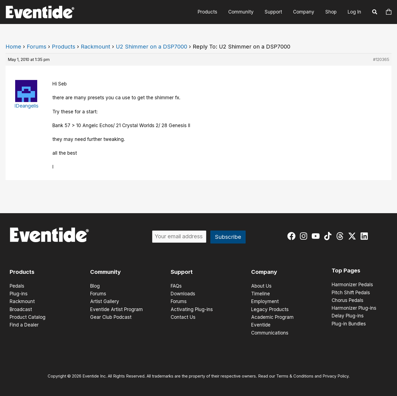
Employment (265, 301)
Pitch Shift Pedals (351, 292)
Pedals (17, 286)
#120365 (381, 59)
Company (306, 12)
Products (215, 12)
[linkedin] (365, 236)
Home (13, 46)
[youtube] (317, 236)
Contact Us (183, 317)
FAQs (176, 286)
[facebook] (292, 236)
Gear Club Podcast (111, 317)
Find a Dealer (24, 324)
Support (277, 12)
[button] (375, 12)
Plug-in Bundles (349, 323)
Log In (354, 12)
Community (246, 12)
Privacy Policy (335, 375)
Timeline (260, 293)
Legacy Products (270, 309)
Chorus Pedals (347, 300)
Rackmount (95, 46)
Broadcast (21, 309)
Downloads (183, 293)
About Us (261, 286)
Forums (36, 46)
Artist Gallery (104, 301)
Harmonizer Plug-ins (354, 308)
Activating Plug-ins (192, 309)
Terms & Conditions (294, 375)
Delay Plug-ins (348, 315)
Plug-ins (19, 293)
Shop (331, 12)
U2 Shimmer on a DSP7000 (151, 46)
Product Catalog (27, 317)
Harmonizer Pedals (352, 284)
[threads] (341, 236)
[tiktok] (329, 236)
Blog (95, 286)
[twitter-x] (353, 236)
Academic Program (272, 317)
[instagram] (304, 236)
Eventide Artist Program (116, 309)
